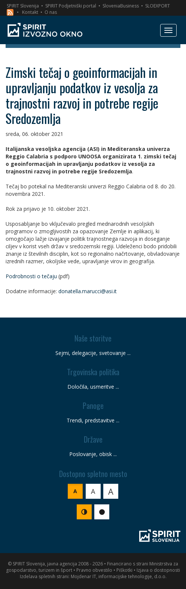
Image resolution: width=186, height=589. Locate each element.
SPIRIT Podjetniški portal (70, 6)
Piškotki (124, 570)
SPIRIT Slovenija (23, 6)
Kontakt (30, 12)
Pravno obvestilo (94, 570)
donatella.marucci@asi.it (87, 291)
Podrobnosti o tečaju (31, 276)
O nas (51, 12)
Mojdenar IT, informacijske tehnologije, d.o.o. (119, 576)
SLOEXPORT (157, 6)
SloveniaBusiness (121, 6)
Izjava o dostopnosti (158, 570)
